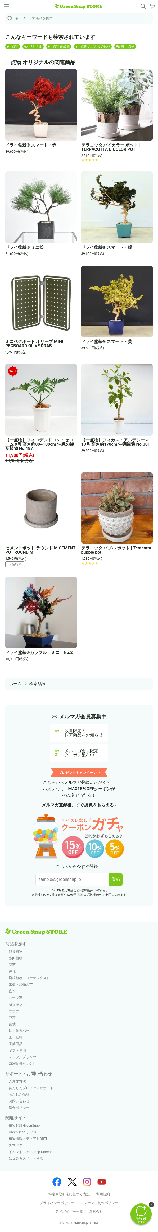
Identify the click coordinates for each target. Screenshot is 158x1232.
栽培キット (17, 1004)
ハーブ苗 (15, 998)
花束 (12, 1017)
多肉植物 (15, 958)
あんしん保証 (19, 1095)
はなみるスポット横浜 (26, 1158)
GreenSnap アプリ (23, 1132)
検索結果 (37, 683)
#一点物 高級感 (59, 46)
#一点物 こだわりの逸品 (92, 46)
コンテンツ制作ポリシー (99, 1203)
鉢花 (12, 971)
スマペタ (15, 1145)
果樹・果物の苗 (21, 984)
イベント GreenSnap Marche (30, 1152)
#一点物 (12, 46)
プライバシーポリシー (57, 1203)
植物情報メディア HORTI (28, 1139)
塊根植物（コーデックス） (29, 978)
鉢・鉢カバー (19, 1031)
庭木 (12, 991)
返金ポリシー (19, 1108)
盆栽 (12, 1024)
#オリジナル (33, 46)
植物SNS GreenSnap (24, 1125)
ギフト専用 (17, 1050)
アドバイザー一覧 (69, 1212)
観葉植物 (15, 951)
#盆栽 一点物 (125, 46)
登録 (116, 879)
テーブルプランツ (22, 1057)
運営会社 (96, 1212)
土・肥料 (15, 1037)
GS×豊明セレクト (22, 1064)
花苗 (12, 965)
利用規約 (103, 1194)
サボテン (15, 1011)
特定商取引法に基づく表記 (69, 1194)
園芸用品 (15, 1044)
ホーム (15, 683)
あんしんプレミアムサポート (31, 1088)
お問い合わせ (19, 1101)
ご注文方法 (17, 1081)
